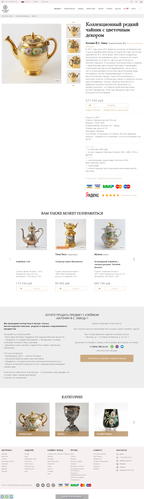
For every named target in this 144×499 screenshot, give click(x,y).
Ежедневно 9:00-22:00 (125, 477)
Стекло (4, 465)
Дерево (4, 475)
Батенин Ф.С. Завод (107, 43)
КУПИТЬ (111, 105)
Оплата (89, 157)
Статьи (133, 9)
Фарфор (81, 9)
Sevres (50, 475)
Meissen (50, 463)
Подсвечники (30, 475)
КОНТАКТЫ (121, 456)
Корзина (96, 472)
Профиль (96, 470)
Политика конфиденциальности (78, 480)
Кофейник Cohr (24, 265)
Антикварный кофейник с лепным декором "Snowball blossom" (108, 268)
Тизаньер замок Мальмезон (70, 265)
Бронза (4, 472)
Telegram (120, 473)
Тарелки (101, 9)
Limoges (50, 477)
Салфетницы (104, 440)
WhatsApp (121, 470)
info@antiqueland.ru (124, 467)
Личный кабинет (99, 460)
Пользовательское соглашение (77, 476)
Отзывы (73, 465)
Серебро (5, 470)
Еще (26, 477)
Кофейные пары (30, 465)
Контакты (45, 2)
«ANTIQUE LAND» (7, 16)
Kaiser (50, 472)
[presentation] (10, 261)
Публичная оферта (77, 484)
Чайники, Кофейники (23, 16)
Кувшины (28, 468)
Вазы (26, 463)
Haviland (51, 465)
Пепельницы (29, 472)
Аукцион (74, 470)
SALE (126, 9)
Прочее (4, 477)
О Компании (75, 486)
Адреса (120, 460)
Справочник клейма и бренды (59, 460)
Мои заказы (97, 463)
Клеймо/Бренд (69, 9)
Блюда (27, 460)
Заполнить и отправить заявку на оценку (107, 364)
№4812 (34, 16)
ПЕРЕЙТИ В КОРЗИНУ (72, 496)
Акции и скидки (76, 468)
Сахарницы (25, 440)
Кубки (60, 440)
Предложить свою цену (116, 110)
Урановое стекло (8, 468)
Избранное (97, 465)
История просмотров (100, 468)
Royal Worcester (53, 468)
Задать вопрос (93, 110)
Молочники (29, 470)
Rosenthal (51, 470)
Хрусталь (118, 9)
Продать (96, 475)
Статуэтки (109, 9)
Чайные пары (90, 9)
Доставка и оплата (77, 472)
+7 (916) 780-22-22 (98, 353)
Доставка (90, 146)
